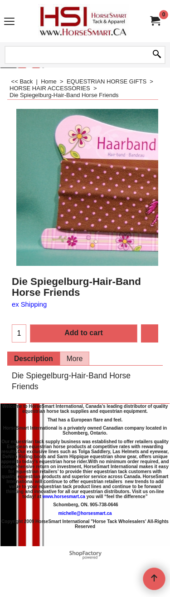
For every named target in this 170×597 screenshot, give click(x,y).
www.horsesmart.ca (64, 496)
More (75, 358)
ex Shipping (29, 304)
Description (33, 358)
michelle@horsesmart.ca (85, 513)
